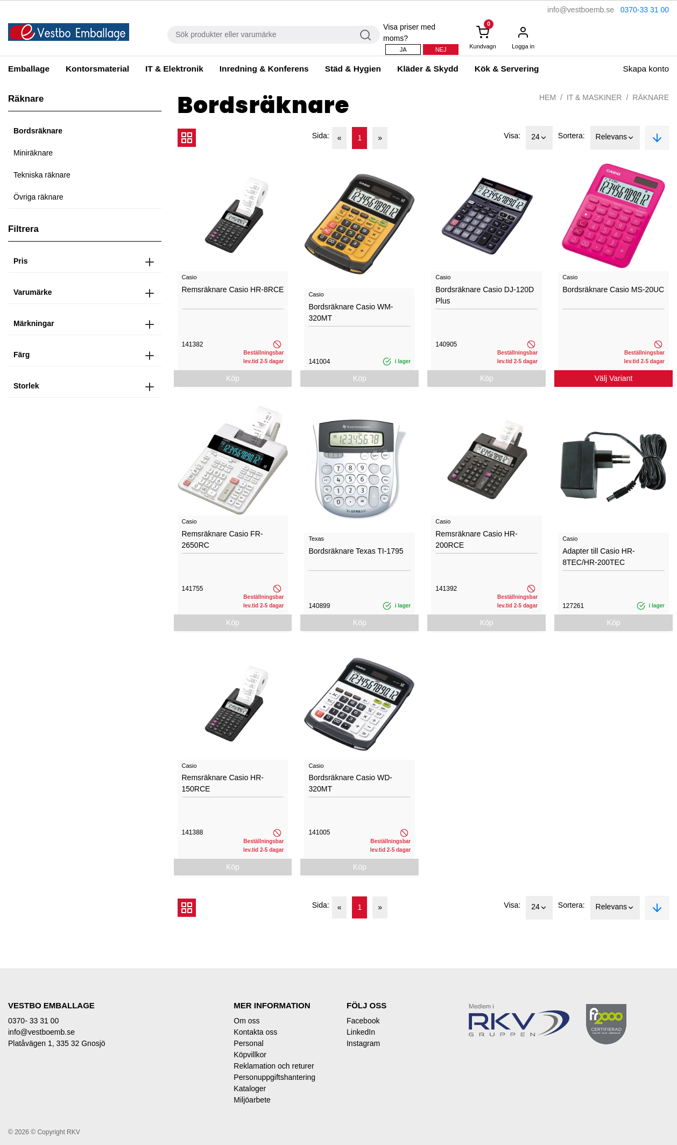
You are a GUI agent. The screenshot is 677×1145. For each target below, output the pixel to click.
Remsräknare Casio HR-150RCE (223, 783)
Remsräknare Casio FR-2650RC (222, 539)
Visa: (512, 135)
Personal (248, 1043)
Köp (232, 378)
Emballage (29, 68)
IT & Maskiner (594, 97)
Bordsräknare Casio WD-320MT (350, 783)
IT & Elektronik (174, 68)
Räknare (650, 97)
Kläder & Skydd (428, 68)
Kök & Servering (507, 68)
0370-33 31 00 (644, 9)
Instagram (363, 1043)
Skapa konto (646, 68)
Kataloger (250, 1088)
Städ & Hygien (353, 68)
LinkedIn (361, 1032)
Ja (403, 49)
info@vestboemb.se (580, 9)
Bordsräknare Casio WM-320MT (350, 312)
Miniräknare (33, 153)
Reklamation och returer (274, 1066)
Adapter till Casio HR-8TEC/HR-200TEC (598, 557)
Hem (547, 97)
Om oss (246, 1020)
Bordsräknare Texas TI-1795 (355, 551)
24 (539, 137)
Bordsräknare (37, 130)
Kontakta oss (255, 1032)
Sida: (320, 135)
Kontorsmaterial (97, 68)
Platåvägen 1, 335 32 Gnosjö (56, 1043)
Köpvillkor (250, 1054)
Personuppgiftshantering (274, 1077)
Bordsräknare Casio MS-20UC (613, 289)
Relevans (615, 137)
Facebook (363, 1020)
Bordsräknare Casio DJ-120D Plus (484, 295)
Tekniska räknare (41, 175)
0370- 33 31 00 (33, 1020)
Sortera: (571, 135)
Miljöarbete (252, 1099)
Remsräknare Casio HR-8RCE (233, 289)
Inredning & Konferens (264, 68)
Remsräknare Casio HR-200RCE (476, 539)
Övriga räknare (38, 197)
